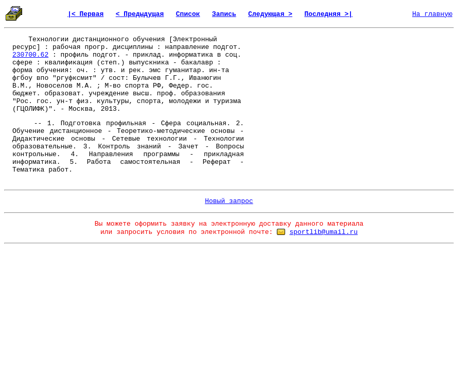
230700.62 (30, 55)
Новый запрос (229, 201)
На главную (432, 14)
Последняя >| (328, 14)
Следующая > (270, 14)
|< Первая (85, 14)
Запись (224, 14)
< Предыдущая (140, 14)
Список (188, 14)
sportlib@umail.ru (323, 232)
